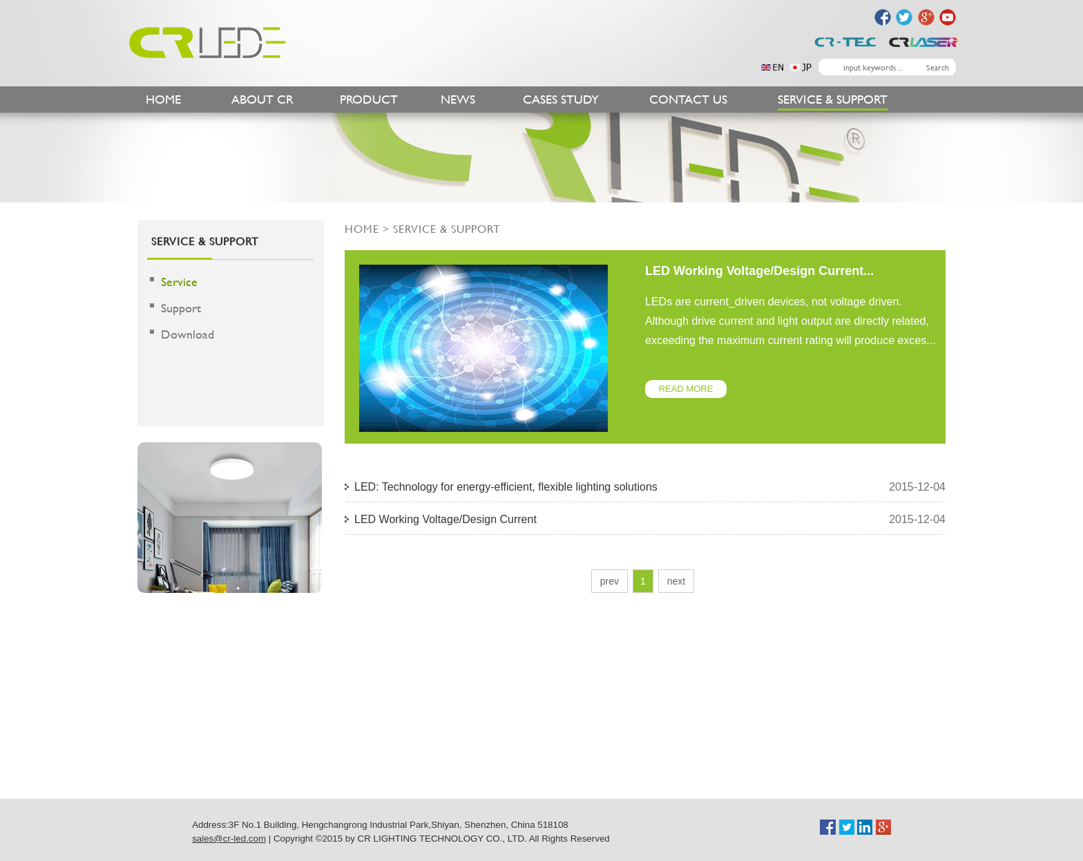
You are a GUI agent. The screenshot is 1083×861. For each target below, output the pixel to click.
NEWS (458, 99)
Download (187, 334)
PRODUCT (369, 99)
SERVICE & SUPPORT (833, 99)
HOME (163, 99)
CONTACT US (688, 99)
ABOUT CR (262, 99)
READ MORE (686, 389)
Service (179, 281)
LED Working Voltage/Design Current (445, 519)
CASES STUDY (561, 99)
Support (181, 308)
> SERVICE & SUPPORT (440, 228)
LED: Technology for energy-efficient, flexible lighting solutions (506, 487)
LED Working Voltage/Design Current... (759, 271)
